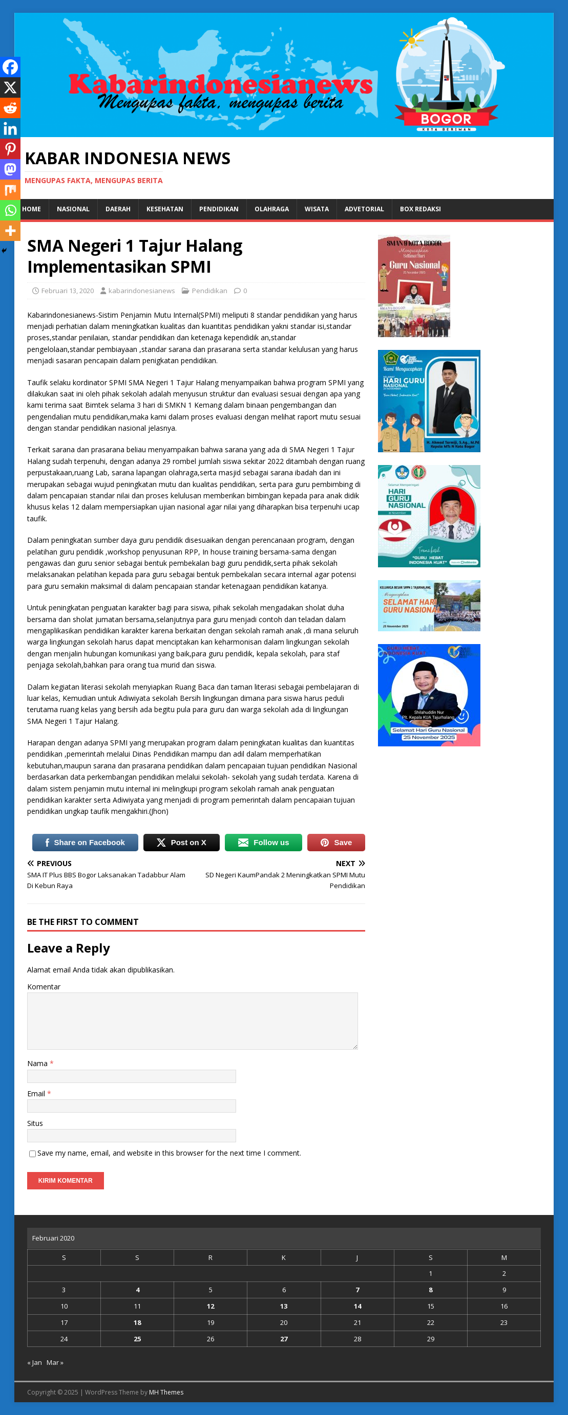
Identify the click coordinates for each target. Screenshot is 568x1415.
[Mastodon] (10, 169)
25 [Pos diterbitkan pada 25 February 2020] (137, 1338)
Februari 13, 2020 (67, 290)
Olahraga (272, 209)
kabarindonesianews (142, 290)
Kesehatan (164, 209)
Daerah (118, 209)
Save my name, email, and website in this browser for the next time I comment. (169, 1153)
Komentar (43, 986)
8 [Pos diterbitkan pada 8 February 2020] (430, 1289)
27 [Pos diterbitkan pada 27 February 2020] (283, 1338)
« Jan (34, 1362)
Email (37, 1093)
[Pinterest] (10, 149)
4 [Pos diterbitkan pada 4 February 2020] (137, 1289)
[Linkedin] (10, 128)
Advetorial (364, 209)
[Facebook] (10, 67)
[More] (10, 230)
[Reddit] (10, 108)
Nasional (73, 209)
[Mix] (10, 190)
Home (31, 209)
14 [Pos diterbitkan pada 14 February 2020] (357, 1306)
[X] (10, 87)
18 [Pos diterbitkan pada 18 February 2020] (137, 1322)
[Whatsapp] (10, 210)
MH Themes (166, 1392)
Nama (38, 1063)
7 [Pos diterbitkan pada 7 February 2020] (357, 1289)
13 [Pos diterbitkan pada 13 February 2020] (283, 1306)
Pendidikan (219, 209)
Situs (35, 1123)
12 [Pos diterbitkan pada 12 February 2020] (210, 1306)
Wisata (317, 209)
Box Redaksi (420, 209)
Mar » (55, 1362)
